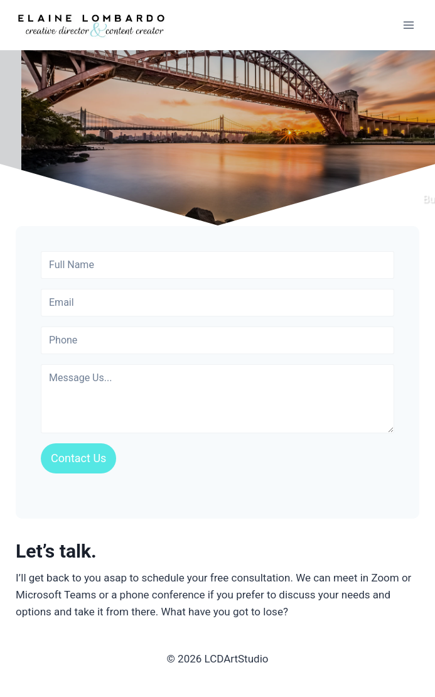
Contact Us (78, 458)
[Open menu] (408, 25)
